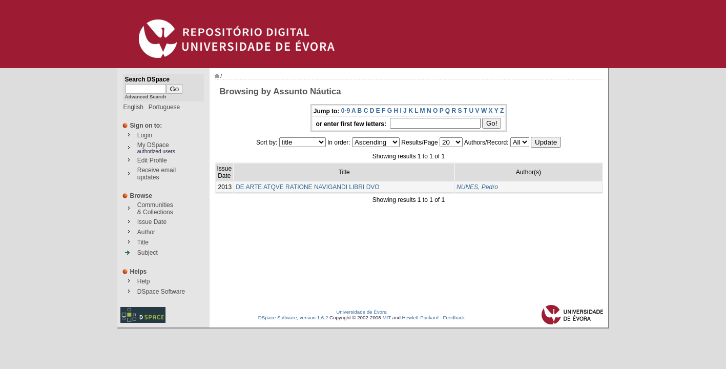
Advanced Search (146, 96)
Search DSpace (147, 79)
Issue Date (152, 221)
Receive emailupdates (156, 174)
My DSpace (153, 145)
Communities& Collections (155, 208)
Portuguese (164, 107)
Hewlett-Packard (420, 317)
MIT (386, 317)
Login (144, 135)
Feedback (454, 317)
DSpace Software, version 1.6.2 (293, 317)
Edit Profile (152, 160)
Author (146, 232)
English (133, 107)
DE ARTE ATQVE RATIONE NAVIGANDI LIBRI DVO (308, 187)
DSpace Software (161, 291)
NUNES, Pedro (477, 187)
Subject (147, 252)
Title (143, 242)
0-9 (345, 110)
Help (143, 281)
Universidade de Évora (361, 312)
